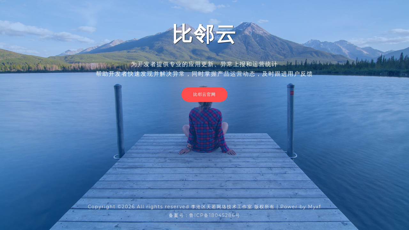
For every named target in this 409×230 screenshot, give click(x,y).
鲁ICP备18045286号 (214, 215)
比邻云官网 (204, 94)
